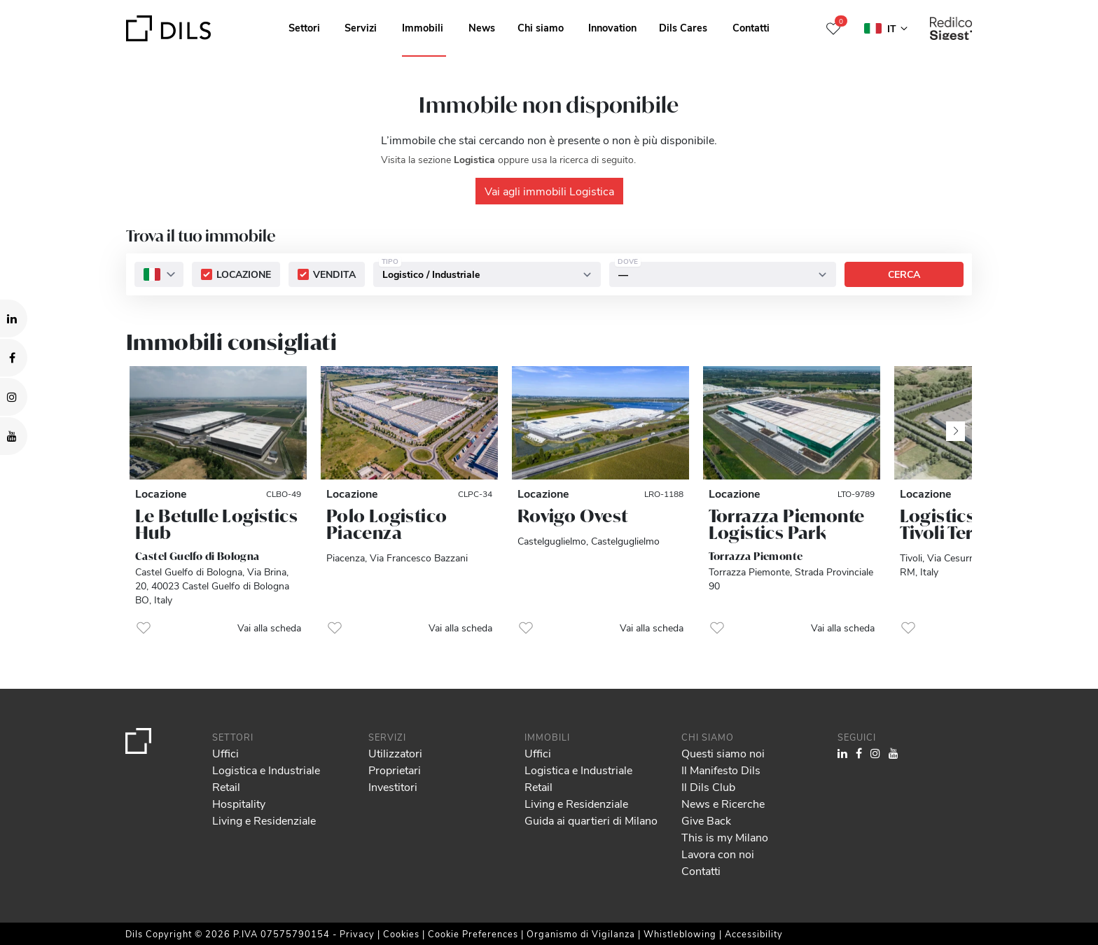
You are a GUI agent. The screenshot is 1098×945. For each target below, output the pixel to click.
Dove (628, 262)
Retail (226, 786)
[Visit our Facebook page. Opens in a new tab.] (13, 358)
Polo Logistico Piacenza (386, 524)
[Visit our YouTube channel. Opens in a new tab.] (13, 436)
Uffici (225, 753)
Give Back (706, 820)
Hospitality (238, 803)
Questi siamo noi (723, 753)
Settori (304, 27)
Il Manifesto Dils (720, 769)
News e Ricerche (723, 803)
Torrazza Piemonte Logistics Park (787, 524)
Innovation (612, 27)
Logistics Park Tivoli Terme (959, 524)
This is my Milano (724, 837)
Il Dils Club (708, 786)
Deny (990, 892)
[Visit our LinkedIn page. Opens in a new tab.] (13, 318)
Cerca (904, 274)
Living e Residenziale (264, 820)
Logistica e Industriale (266, 769)
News (481, 27)
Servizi (361, 27)
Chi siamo (540, 27)
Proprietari (394, 769)
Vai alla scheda (269, 627)
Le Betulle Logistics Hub (216, 524)
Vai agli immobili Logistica (549, 190)
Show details (489, 929)
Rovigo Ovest (572, 516)
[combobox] (158, 275)
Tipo (390, 262)
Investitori (392, 786)
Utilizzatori (395, 753)
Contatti (751, 27)
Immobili (422, 27)
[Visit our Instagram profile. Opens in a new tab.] (13, 397)
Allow (991, 862)
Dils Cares (683, 27)
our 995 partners (92, 874)
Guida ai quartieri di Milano (591, 820)
